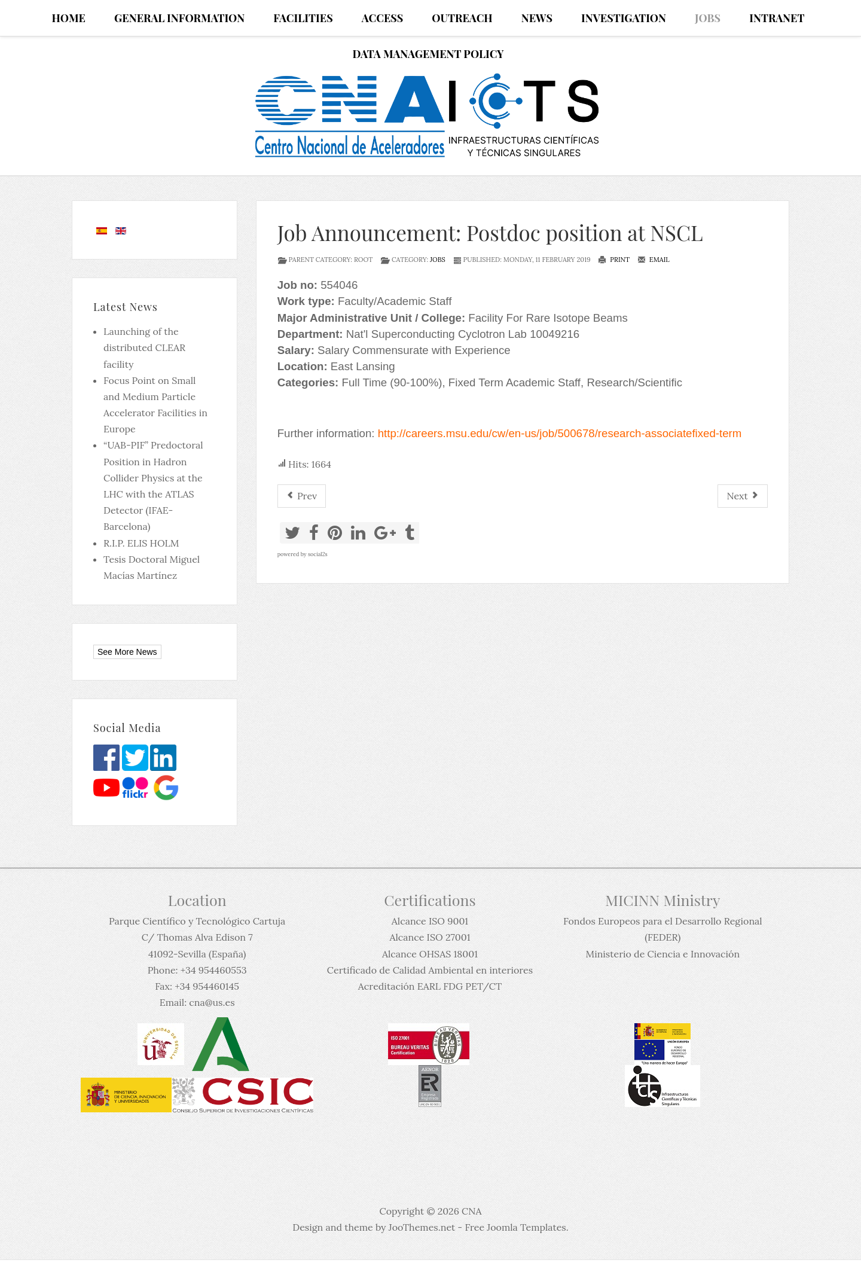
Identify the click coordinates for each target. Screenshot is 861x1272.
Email (653, 259)
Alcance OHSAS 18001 (430, 954)
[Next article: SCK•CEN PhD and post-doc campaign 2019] (743, 496)
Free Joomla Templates (515, 1227)
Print (614, 259)
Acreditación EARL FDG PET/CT (430, 986)
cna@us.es (211, 1002)
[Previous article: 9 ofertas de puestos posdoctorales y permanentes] (301, 496)
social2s (318, 554)
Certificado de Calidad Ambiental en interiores (430, 970)
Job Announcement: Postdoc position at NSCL (490, 232)
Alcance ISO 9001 (430, 921)
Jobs (437, 259)
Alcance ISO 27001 (429, 937)
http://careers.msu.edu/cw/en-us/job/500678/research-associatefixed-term (560, 433)
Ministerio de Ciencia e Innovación (662, 954)
